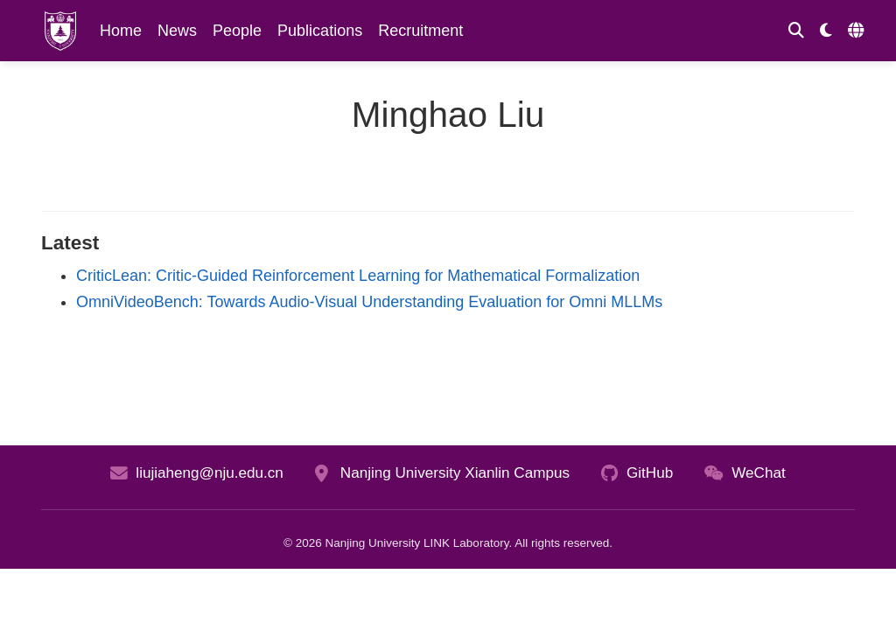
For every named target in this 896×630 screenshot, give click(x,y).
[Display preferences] (826, 31)
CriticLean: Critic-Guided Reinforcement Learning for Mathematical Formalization (358, 275)
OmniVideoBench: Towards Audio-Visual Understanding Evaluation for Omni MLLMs (369, 302)
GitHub (649, 473)
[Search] (796, 31)
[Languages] (858, 31)
